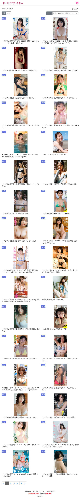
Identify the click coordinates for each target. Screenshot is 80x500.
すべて (49, 13)
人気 (8, 13)
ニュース (75, 13)
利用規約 (28, 491)
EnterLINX (40, 496)
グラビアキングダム (12, 2)
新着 (3, 13)
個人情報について (38, 491)
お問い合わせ (50, 491)
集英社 (11, 9)
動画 (54, 13)
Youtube (61, 13)
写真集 (68, 13)
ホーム (4, 9)
